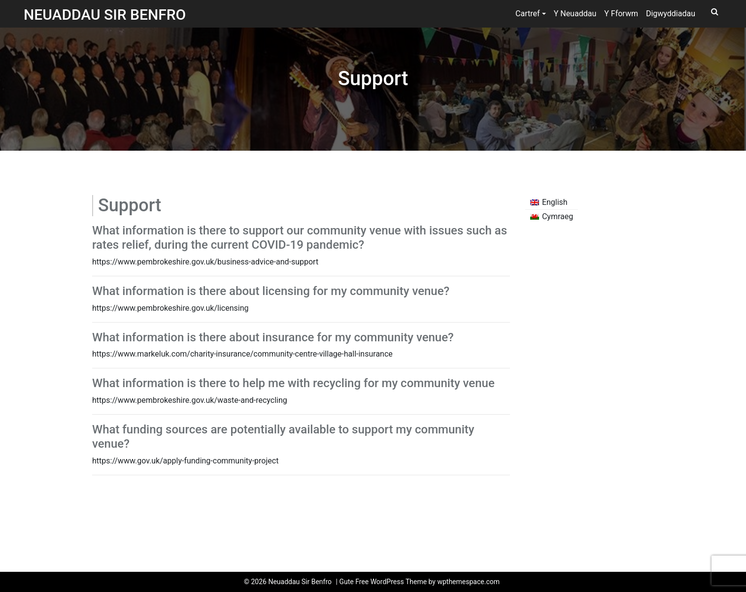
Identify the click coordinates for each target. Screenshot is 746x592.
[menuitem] (551, 202)
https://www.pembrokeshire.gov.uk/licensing (170, 308)
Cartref (527, 13)
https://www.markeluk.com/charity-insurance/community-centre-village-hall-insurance (242, 354)
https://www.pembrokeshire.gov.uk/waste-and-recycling (189, 400)
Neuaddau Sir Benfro (105, 14)
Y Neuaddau (575, 13)
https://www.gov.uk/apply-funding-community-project (185, 460)
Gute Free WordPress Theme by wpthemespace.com (419, 582)
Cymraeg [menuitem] (557, 216)
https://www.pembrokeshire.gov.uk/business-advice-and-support (205, 261)
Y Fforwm (621, 13)
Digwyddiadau (670, 13)
